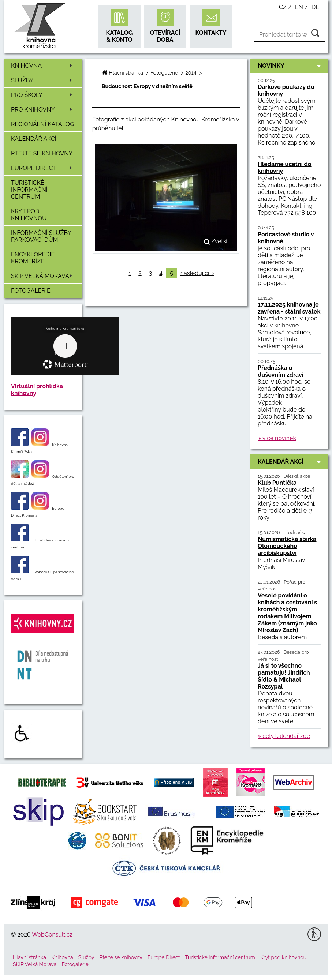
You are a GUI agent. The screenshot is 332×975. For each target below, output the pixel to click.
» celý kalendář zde (284, 735)
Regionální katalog (43, 124)
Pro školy (43, 95)
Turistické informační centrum (29, 189)
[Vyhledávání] (289, 34)
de (315, 7)
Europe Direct (43, 168)
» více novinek (277, 438)
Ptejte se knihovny (41, 153)
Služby (43, 80)
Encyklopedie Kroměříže (33, 258)
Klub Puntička (277, 482)
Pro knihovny (43, 109)
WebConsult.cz (52, 934)
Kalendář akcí (33, 138)
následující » (197, 273)
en (299, 7)
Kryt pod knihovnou (28, 215)
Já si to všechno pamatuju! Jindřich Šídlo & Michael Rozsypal (284, 676)
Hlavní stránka (126, 73)
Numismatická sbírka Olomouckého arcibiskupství (287, 546)
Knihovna (43, 66)
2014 (190, 73)
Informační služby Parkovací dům (41, 236)
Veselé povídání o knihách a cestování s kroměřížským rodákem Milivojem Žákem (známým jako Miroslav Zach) (287, 613)
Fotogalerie (31, 290)
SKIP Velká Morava (43, 276)
